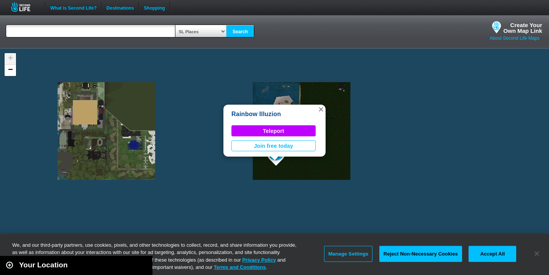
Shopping (154, 7)
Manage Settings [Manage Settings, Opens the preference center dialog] (348, 254)
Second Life (25, 7)
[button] (321, 109)
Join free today (273, 146)
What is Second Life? (73, 7)
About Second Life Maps (514, 38)
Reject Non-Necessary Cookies (421, 254)
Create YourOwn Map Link (522, 28)
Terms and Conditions (240, 267)
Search (240, 31)
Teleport (273, 131)
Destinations (120, 7)
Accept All (492, 254)
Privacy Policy (259, 260)
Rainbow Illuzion (256, 114)
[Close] (536, 253)
